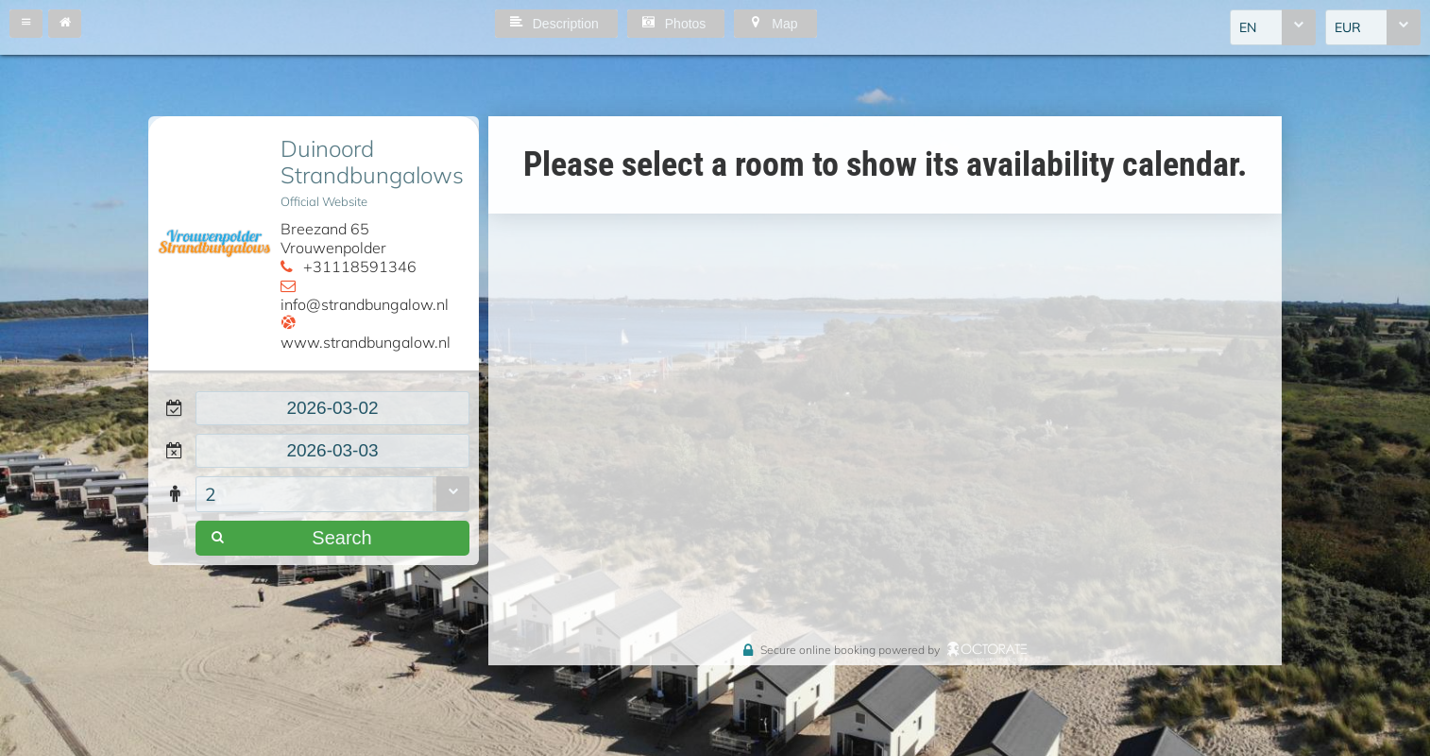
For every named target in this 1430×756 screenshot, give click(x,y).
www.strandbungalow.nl (366, 342)
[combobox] (1273, 27)
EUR (1348, 27)
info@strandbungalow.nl (365, 304)
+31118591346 (360, 266)
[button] (26, 23)
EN (1247, 27)
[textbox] (332, 408)
